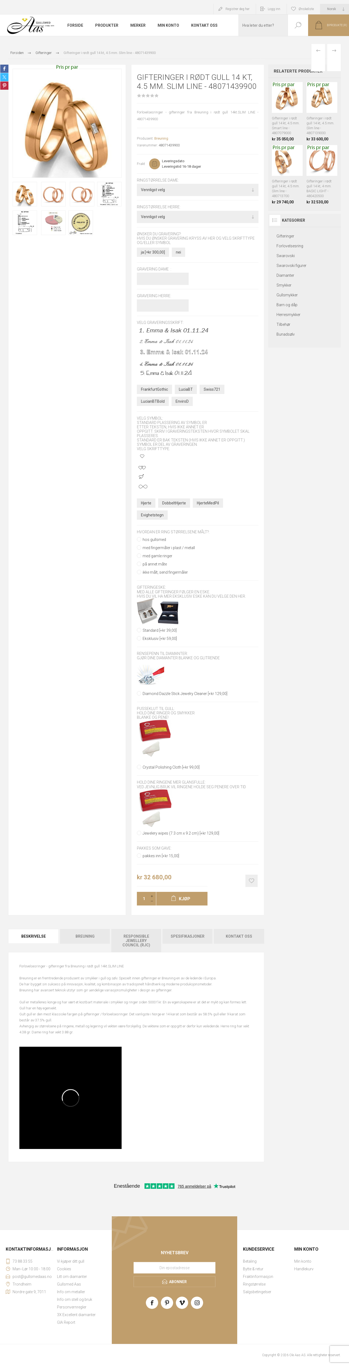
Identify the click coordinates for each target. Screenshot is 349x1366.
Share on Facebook (4, 69)
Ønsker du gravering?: (159, 234)
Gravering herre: (154, 296)
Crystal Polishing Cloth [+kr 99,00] (171, 767)
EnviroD (182, 401)
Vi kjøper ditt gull (70, 1261)
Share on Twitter (4, 77)
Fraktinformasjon (258, 1276)
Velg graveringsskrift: (160, 323)
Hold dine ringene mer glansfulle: (171, 782)
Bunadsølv (285, 334)
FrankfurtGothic (154, 389)
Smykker (283, 285)
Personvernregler (71, 1307)
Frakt (141, 164)
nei (178, 252)
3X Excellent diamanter (76, 1315)
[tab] (33, 940)
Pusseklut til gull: (156, 708)
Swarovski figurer (291, 265)
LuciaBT (186, 389)
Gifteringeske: (151, 587)
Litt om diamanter (72, 1276)
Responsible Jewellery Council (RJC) (136, 940)
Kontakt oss (239, 936)
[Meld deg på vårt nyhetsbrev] (174, 1267)
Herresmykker (288, 314)
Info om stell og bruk (74, 1299)
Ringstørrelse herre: (158, 207)
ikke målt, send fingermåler (165, 572)
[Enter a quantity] (142, 898)
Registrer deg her (237, 9)
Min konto (302, 1261)
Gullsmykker (287, 295)
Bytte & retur (253, 1269)
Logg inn (274, 9)
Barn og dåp (286, 305)
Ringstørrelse (254, 1284)
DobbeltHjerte (174, 503)
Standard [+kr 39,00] (160, 630)
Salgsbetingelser (257, 1292)
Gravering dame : (154, 269)
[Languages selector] (334, 9)
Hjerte (146, 503)
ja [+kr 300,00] (153, 252)
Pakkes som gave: (154, 848)
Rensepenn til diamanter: (162, 653)
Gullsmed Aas (69, 1284)
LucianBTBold (153, 401)
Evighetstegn (152, 515)
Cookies (64, 1269)
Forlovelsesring (289, 246)
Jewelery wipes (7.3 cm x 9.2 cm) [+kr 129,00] (181, 833)
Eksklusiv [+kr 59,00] (160, 638)
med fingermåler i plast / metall (169, 548)
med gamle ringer (157, 556)
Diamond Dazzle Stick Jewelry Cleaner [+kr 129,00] (185, 693)
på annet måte (155, 564)
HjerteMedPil (208, 503)
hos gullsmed (154, 539)
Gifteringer (285, 236)
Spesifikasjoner (187, 936)
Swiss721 (212, 389)
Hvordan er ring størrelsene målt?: (173, 532)
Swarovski (285, 256)
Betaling (250, 1261)
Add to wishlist (251, 881)
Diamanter (285, 275)
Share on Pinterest (4, 86)
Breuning (161, 138)
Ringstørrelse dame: (158, 180)
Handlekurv (304, 1269)
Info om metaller (71, 1292)
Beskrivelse (33, 936)
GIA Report (66, 1322)
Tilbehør (283, 324)
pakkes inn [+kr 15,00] (161, 856)
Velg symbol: (150, 418)
